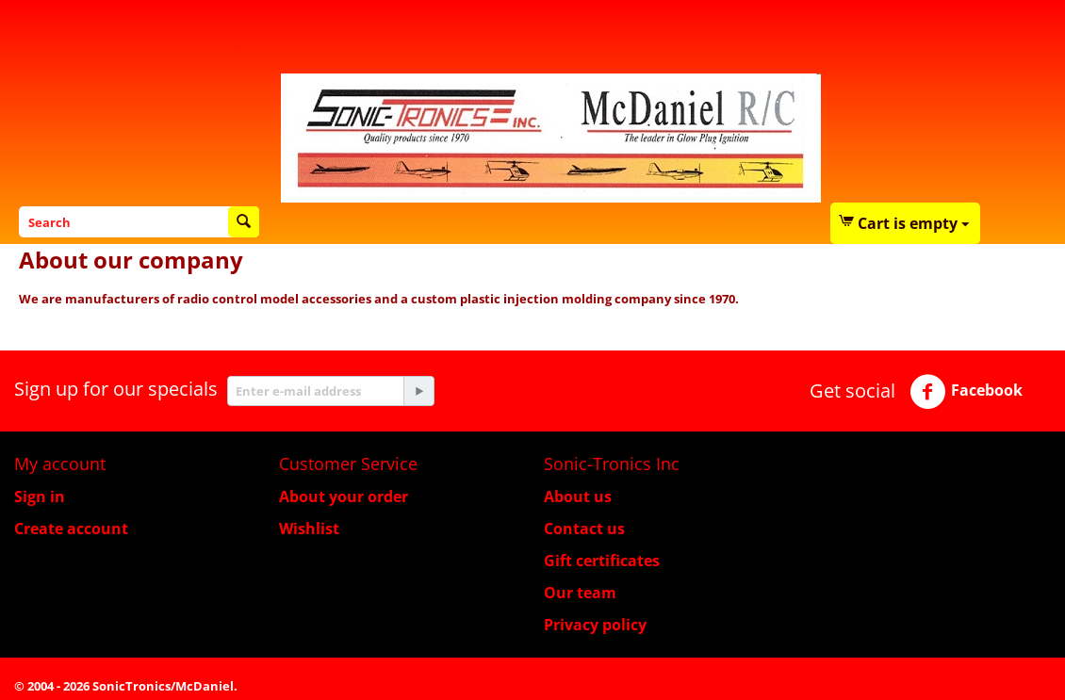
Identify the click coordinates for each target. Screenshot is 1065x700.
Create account (71, 528)
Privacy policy (595, 624)
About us (578, 496)
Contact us (584, 528)
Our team (580, 592)
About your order (343, 496)
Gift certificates (602, 560)
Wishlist (309, 528)
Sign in (39, 496)
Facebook (966, 392)
